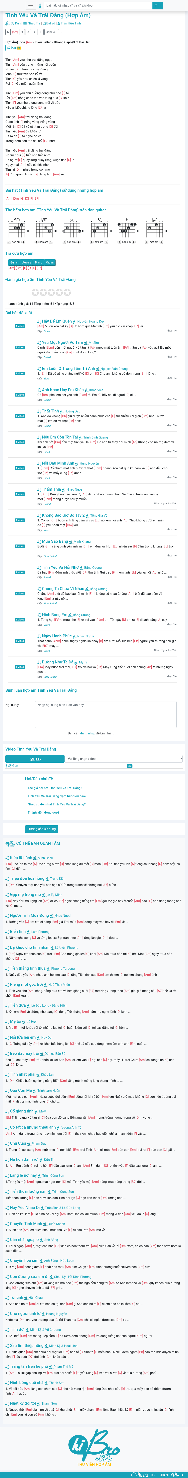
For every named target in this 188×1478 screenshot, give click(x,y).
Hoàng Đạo (70, 411)
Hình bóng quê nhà (24, 1382)
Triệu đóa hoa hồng (25, 878)
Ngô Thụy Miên (59, 985)
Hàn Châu (36, 1298)
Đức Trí (49, 1160)
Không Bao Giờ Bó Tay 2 (61, 515)
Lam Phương (40, 932)
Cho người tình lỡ (23, 1313)
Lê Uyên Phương (66, 948)
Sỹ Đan (16, 23)
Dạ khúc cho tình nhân (27, 947)
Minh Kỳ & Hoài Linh (63, 1346)
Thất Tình (48, 411)
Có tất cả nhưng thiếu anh (30, 1127)
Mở (35, 760)
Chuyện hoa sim (22, 1260)
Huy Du (46, 1037)
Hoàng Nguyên (56, 1314)
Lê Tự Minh (54, 895)
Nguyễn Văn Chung (112, 369)
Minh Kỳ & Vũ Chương (45, 1330)
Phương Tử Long (63, 968)
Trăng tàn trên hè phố (26, 1366)
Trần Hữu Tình (71, 23)
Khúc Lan (47, 1074)
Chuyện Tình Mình (23, 1223)
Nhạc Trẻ (34, 23)
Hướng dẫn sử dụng (42, 829)
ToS (152, 1474)
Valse (47, 530)
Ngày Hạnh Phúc (54, 636)
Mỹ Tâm (82, 662)
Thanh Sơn (56, 1383)
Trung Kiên (57, 879)
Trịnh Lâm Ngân (49, 1091)
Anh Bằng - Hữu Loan (59, 1261)
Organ (50, 262)
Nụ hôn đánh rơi (22, 1159)
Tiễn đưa (15, 1005)
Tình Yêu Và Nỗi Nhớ (58, 567)
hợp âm (16, 241)
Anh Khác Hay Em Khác (60, 389)
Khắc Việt (94, 390)
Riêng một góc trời (24, 984)
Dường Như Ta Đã (55, 662)
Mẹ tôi (13, 1021)
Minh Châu (45, 858)
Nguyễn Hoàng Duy (88, 321)
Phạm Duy (39, 1143)
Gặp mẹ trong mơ (23, 894)
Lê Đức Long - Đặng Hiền (49, 1005)
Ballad (50, 23)
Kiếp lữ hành (18, 857)
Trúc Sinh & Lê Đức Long (62, 1208)
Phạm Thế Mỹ (63, 1367)
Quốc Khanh (56, 1224)
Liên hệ (164, 1474)
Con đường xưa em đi (27, 1276)
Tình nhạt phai (20, 1074)
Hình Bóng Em (52, 614)
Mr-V (42, 1111)
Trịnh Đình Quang (93, 437)
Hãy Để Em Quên (54, 321)
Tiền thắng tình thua (25, 968)
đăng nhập (87, 733)
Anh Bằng (51, 1240)
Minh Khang (80, 542)
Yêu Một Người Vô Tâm (60, 342)
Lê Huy (32, 1022)
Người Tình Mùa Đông (27, 915)
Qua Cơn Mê (18, 1090)
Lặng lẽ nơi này (21, 1175)
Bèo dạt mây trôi (22, 1053)
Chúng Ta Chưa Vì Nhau (60, 588)
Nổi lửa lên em (20, 1037)
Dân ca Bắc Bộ (55, 1054)
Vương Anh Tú (71, 1127)
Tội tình (14, 1297)
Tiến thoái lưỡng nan (26, 1191)
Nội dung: (12, 705)
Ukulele (26, 262)
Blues (47, 331)
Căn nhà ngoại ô (22, 1239)
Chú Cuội (15, 1143)
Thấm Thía (49, 489)
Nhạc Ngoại (72, 489)
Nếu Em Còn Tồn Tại (57, 437)
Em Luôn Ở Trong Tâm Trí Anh (66, 368)
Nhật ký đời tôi (20, 1403)
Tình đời (15, 1329)
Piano (38, 262)
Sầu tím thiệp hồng (24, 1345)
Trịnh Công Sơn (53, 1176)
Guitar (14, 262)
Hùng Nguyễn (87, 463)
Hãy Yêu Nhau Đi (22, 1207)
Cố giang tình (19, 1111)
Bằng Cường (91, 568)
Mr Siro (91, 343)
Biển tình (15, 931)
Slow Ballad (50, 556)
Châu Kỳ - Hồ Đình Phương (73, 1277)
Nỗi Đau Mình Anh (55, 463)
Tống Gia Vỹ (96, 515)
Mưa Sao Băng (52, 541)
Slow (46, 378)
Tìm (157, 5)
